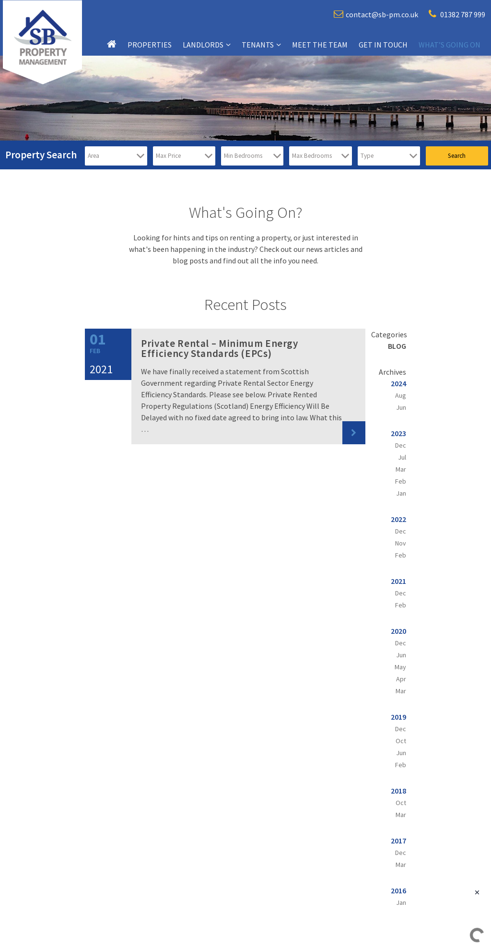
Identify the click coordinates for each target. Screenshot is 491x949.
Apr (401, 679)
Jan (401, 493)
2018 (398, 790)
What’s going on (449, 44)
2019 (398, 717)
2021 (398, 581)
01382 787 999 (457, 14)
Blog (397, 346)
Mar (401, 469)
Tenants (258, 44)
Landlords (203, 44)
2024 (398, 383)
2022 (398, 519)
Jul (402, 457)
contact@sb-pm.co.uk (376, 14)
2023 (398, 433)
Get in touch (383, 44)
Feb (400, 481)
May (400, 667)
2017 (398, 840)
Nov (400, 543)
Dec (400, 445)
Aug (400, 395)
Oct (401, 740)
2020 (398, 631)
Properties (150, 44)
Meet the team (320, 44)
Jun (401, 407)
